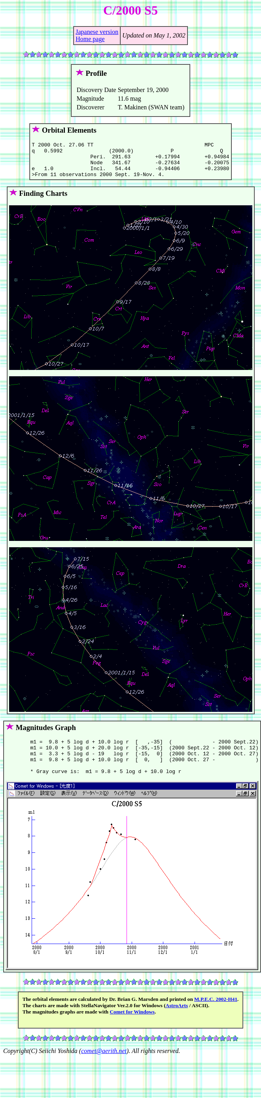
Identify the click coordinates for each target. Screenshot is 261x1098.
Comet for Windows (132, 1026)
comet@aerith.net (104, 1065)
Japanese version (97, 31)
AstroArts (177, 1020)
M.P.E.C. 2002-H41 (215, 1013)
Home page (90, 39)
